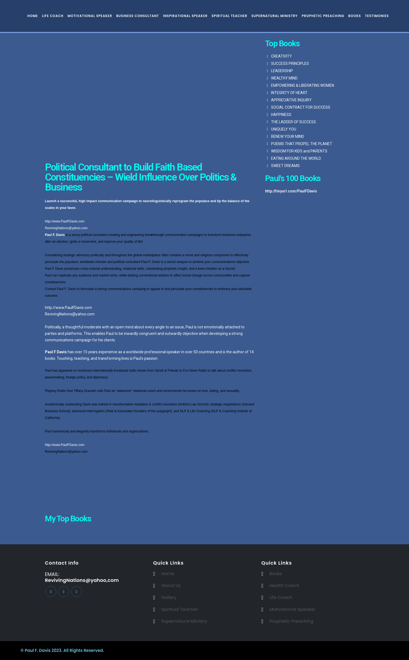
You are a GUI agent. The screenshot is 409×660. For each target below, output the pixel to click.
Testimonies (377, 16)
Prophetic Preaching (323, 16)
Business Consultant (137, 16)
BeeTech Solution (239, 650)
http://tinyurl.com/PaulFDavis (291, 191)
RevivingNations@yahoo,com (82, 580)
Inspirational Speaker (185, 16)
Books (354, 16)
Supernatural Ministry (274, 16)
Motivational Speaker (90, 16)
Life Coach (53, 16)
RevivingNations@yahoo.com (66, 228)
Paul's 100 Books (293, 178)
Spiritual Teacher (229, 16)
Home (32, 16)
